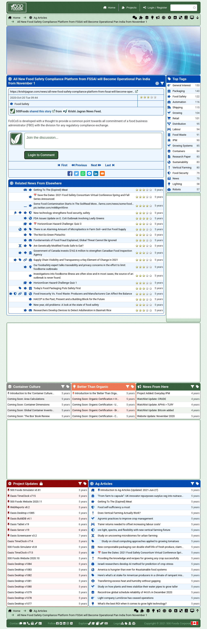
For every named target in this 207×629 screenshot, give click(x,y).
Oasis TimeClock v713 (20, 552)
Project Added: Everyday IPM (153, 393)
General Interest (182, 85)
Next (94, 165)
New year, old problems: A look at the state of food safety (66, 304)
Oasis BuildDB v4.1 (21, 518)
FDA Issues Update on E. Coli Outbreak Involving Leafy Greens (69, 218)
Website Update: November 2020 (156, 416)
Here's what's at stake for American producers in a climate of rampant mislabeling (144, 575)
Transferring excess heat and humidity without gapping (129, 580)
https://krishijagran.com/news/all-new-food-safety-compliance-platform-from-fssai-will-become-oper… (74, 91)
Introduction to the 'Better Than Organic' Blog (100, 393)
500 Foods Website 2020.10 (23, 558)
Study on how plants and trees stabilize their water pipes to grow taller (138, 586)
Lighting (177, 183)
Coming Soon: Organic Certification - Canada (97, 416)
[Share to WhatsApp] (82, 173)
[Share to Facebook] (70, 173)
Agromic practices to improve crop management (125, 518)
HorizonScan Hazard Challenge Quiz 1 (55, 282)
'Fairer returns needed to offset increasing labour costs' (129, 524)
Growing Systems (183, 145)
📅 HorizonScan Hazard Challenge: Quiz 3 (57, 223)
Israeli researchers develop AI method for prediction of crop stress (135, 563)
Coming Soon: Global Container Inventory (30, 410)
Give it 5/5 (155, 97)
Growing (177, 112)
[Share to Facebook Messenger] (89, 173)
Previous (81, 165)
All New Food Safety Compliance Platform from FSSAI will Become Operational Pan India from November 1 (82, 21)
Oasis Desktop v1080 (19, 586)
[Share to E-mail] (102, 173)
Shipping (178, 107)
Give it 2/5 (145, 97)
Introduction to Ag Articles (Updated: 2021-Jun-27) (129, 490)
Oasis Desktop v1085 (22, 512)
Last (108, 165)
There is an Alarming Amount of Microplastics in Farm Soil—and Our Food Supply (80, 229)
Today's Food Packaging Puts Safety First (57, 288)
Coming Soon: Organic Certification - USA (95, 404)
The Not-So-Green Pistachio (49, 234)
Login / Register (157, 7)
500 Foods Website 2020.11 (26, 501)
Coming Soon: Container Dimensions (28, 404)
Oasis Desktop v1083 (19, 569)
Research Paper (182, 156)
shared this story (42, 111)
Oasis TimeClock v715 (23, 495)
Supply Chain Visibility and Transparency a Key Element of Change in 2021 (76, 259)
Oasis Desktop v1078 (19, 597)
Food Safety (22, 103)
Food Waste (179, 134)
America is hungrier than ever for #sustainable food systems (132, 569)
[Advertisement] (183, 256)
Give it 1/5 (141, 97)
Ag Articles (40, 17)
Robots (177, 189)
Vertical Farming (182, 167)
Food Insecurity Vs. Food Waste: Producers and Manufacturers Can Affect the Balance (83, 293)
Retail (176, 118)
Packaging (179, 91)
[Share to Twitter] (76, 173)
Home (111, 7)
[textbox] (93, 141)
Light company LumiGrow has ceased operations (126, 597)
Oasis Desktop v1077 (19, 603)
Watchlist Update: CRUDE (151, 398)
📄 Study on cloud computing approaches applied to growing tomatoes (138, 541)
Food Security (180, 173)
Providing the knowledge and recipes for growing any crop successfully (138, 558)
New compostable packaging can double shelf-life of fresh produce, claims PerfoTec (146, 546)
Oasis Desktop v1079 (19, 592)
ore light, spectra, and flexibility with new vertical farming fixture (134, 529)
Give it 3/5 (148, 97)
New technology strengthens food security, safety (62, 212)
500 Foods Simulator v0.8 (22, 546)
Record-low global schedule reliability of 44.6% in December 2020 (135, 592)
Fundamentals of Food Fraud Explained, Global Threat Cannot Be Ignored (75, 240)
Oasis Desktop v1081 (19, 580)
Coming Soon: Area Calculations (25, 398)
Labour (177, 129)
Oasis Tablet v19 (19, 524)
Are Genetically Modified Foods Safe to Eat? (58, 245)
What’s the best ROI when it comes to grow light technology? (132, 603)
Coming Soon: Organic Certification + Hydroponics (101, 398)
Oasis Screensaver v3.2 (23, 535)
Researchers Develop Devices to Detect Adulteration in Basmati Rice (72, 310)
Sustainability (180, 162)
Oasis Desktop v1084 (19, 563)
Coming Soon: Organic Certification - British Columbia (102, 410)
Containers (179, 151)
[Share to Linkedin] (95, 173)
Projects (131, 7)
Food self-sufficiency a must (114, 507)
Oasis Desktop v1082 (19, 575)
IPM (175, 140)
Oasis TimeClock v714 (20, 541)
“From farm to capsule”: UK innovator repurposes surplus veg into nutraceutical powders (148, 495)
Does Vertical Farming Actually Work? (119, 512)
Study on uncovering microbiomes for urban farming (127, 535)
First (64, 165)
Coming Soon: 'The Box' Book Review (28, 416)
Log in (41, 155)
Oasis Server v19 (19, 529)
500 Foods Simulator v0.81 (25, 490)
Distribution (179, 123)
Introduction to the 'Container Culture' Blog (34, 393)
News (176, 178)
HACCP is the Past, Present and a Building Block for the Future (69, 299)
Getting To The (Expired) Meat (51, 189)
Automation (179, 101)
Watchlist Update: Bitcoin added (155, 410)
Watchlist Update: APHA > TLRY (155, 404)
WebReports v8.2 (20, 507)
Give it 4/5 (151, 97)
